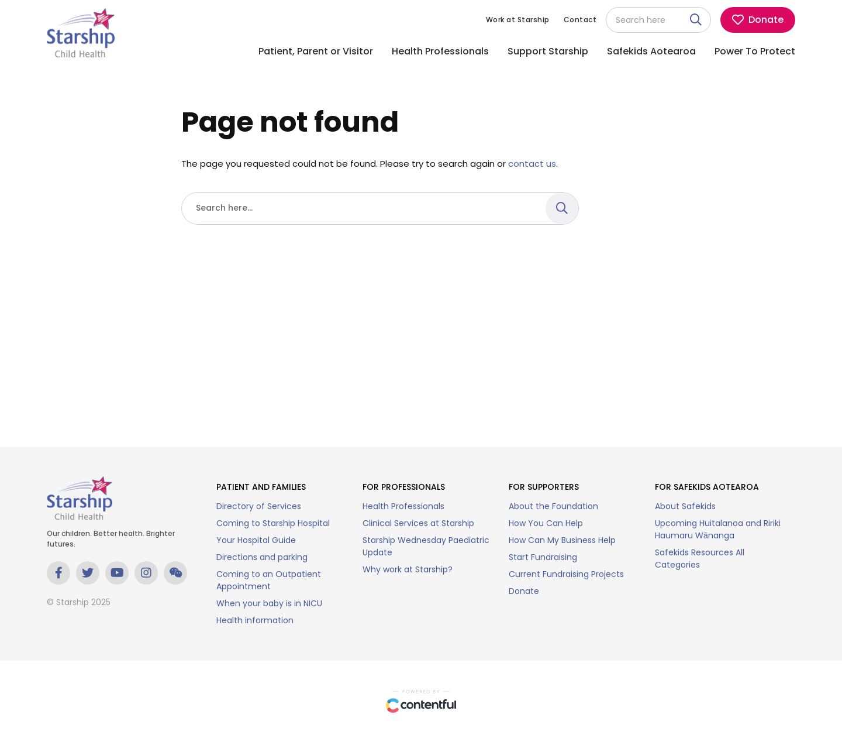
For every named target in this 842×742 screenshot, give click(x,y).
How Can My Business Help (562, 540)
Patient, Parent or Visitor (315, 51)
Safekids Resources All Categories (699, 559)
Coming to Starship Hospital (273, 523)
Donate (524, 591)
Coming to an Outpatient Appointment (268, 580)
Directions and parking (262, 557)
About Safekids (685, 506)
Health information (255, 620)
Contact (580, 20)
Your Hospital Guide (256, 540)
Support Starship (548, 51)
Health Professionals (440, 51)
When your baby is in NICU (269, 603)
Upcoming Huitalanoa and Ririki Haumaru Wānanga (718, 529)
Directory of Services (258, 506)
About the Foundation (553, 506)
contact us (532, 163)
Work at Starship (518, 20)
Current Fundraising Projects (566, 574)
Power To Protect (755, 51)
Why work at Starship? (408, 569)
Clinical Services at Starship (418, 523)
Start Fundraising (543, 557)
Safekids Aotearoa (651, 51)
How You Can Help (546, 523)
